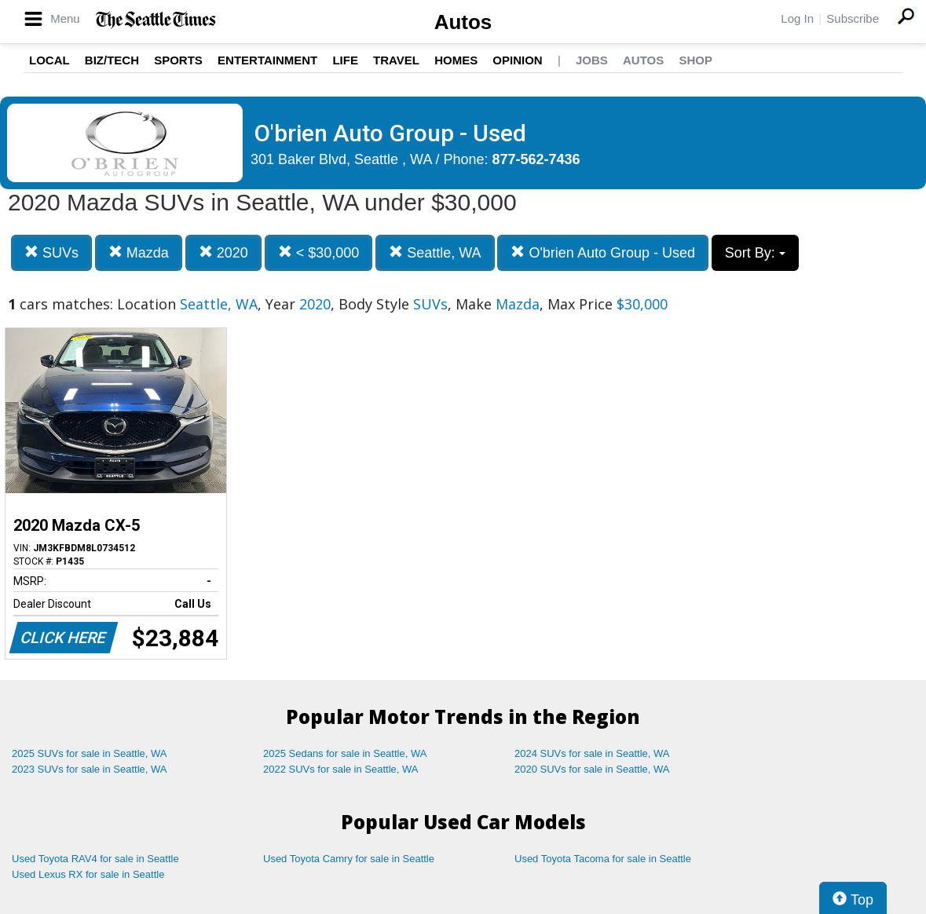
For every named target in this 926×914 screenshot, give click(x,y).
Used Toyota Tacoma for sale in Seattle (602, 859)
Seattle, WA (435, 252)
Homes (456, 60)
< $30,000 (319, 252)
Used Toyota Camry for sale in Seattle (348, 859)
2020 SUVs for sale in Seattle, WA (592, 769)
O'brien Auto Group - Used (603, 252)
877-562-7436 (536, 159)
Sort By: (755, 253)
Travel (396, 60)
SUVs (51, 252)
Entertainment (267, 60)
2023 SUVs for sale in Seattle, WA (89, 769)
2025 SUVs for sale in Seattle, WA (89, 753)
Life (345, 60)
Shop (695, 60)
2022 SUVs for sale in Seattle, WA (341, 769)
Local (49, 60)
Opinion (517, 60)
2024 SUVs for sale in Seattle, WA (592, 753)
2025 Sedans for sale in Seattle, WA (344, 753)
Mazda (138, 252)
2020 (223, 252)
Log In (797, 18)
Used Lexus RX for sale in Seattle (88, 874)
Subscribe (852, 18)
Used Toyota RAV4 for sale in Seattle (95, 859)
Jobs (592, 60)
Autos (463, 22)
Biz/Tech (112, 60)
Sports (178, 60)
